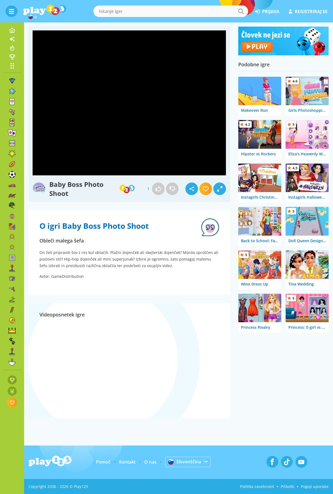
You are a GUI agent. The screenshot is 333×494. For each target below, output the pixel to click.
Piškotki (287, 486)
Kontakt (127, 462)
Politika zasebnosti (257, 486)
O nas (150, 462)
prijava (267, 11)
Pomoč (103, 462)
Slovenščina (184, 462)
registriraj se (308, 11)
